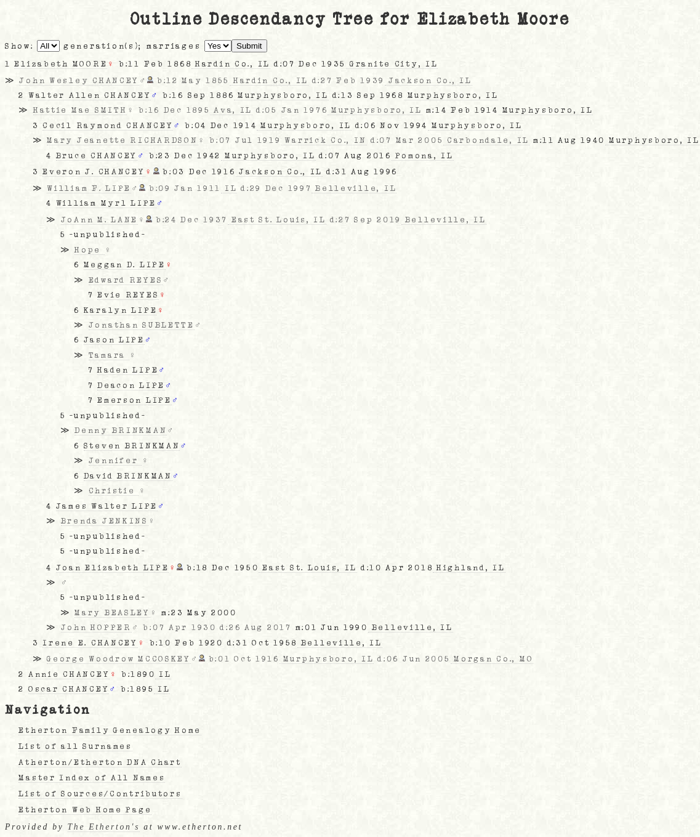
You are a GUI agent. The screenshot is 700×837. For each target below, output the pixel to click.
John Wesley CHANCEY (79, 80)
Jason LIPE (114, 340)
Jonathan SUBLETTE (142, 325)
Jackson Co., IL (428, 80)
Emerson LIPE (134, 400)
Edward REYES (126, 280)
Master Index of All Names (91, 778)
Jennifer (115, 460)
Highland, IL (469, 568)
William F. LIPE (89, 188)
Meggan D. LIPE (125, 265)
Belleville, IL (354, 188)
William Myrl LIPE (106, 203)
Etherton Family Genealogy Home (109, 730)
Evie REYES (128, 295)
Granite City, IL (392, 64)
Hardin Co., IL (230, 64)
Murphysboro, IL (281, 95)
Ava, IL (231, 110)
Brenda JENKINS (104, 521)
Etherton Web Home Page (84, 810)
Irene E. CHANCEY (90, 643)
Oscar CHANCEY (68, 689)
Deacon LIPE (131, 385)
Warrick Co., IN (324, 140)
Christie (114, 491)
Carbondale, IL (486, 140)
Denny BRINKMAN (120, 430)
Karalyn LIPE (121, 310)
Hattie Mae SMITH (80, 110)
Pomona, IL (423, 156)
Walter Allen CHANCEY (89, 95)
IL (229, 188)
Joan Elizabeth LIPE (112, 568)
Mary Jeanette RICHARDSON (122, 140)
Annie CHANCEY (69, 674)
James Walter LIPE (107, 506)
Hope (89, 250)
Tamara (109, 355)
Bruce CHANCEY (96, 156)
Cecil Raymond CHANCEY (107, 125)
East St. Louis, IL (277, 220)
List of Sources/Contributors (100, 794)
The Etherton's (104, 826)
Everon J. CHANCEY (93, 172)
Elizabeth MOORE (60, 64)
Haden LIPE (127, 370)
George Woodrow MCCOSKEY (119, 659)
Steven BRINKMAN (132, 446)
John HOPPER (96, 627)
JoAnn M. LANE (99, 220)
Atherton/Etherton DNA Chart (99, 762)
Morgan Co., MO (492, 659)
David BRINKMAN (128, 476)
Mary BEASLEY (112, 613)
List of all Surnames (75, 746)
